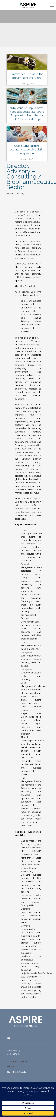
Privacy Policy (13, 1050)
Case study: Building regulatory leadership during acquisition (27, 149)
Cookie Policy (13, 1054)
